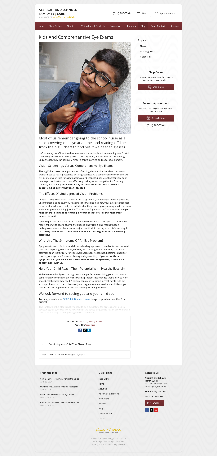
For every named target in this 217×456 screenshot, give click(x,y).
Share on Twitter (85, 330)
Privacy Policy (98, 444)
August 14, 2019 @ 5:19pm (90, 321)
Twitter (151, 410)
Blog (143, 26)
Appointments (165, 13)
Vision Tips (90, 325)
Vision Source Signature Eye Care (108, 430)
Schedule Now (155, 118)
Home (41, 26)
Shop (141, 13)
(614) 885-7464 (122, 13)
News (143, 46)
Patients (131, 26)
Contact (175, 26)
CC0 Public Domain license (76, 299)
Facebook (147, 410)
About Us (71, 26)
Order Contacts (158, 26)
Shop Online (55, 26)
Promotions (116, 26)
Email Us (154, 403)
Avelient (121, 444)
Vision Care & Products (93, 26)
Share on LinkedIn (89, 330)
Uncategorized (147, 51)
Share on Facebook (80, 330)
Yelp (156, 410)
